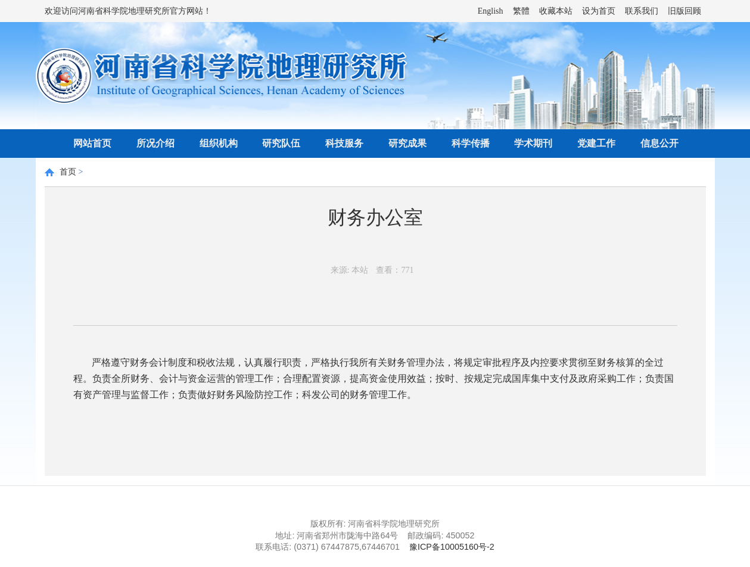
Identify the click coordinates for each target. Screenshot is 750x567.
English (490, 11)
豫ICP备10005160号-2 (451, 547)
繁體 (521, 11)
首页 (68, 171)
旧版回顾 (684, 11)
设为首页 (598, 11)
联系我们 (641, 11)
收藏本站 (555, 11)
